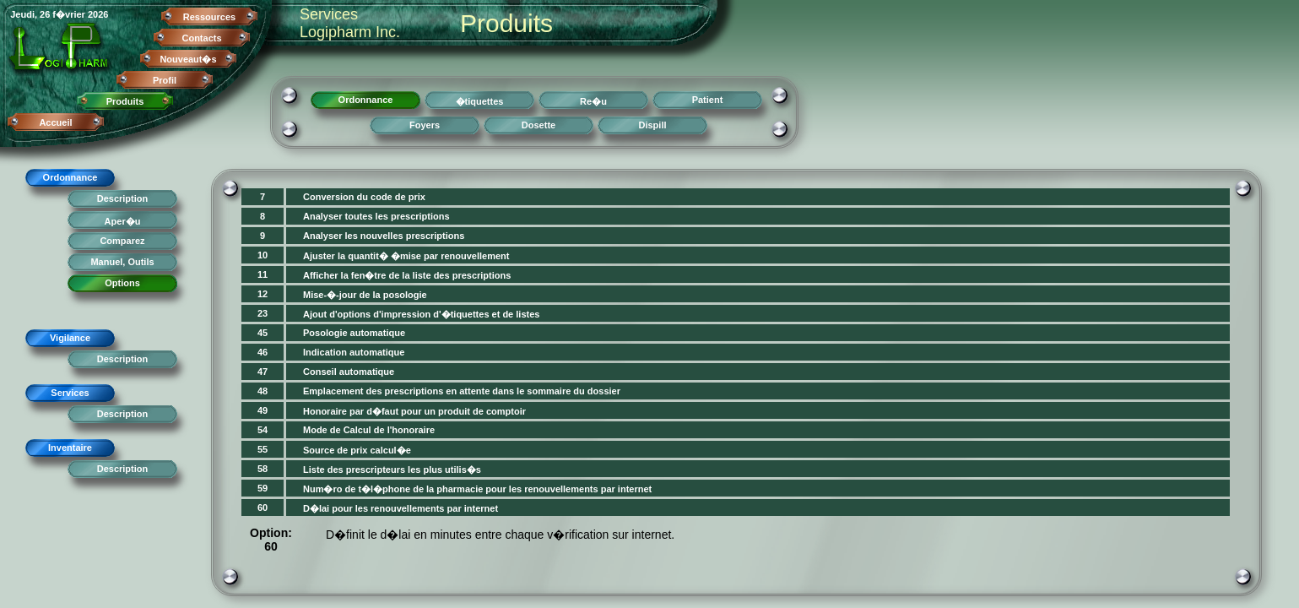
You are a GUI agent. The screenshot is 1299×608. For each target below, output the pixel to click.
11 (262, 274)
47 (262, 371)
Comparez (122, 241)
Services (70, 393)
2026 (98, 14)
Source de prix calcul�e (357, 450)
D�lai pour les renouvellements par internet (400, 508)
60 (262, 507)
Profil (164, 80)
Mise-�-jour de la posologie (365, 295)
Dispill (652, 125)
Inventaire (70, 447)
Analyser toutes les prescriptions (376, 216)
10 (262, 255)
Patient (707, 100)
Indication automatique (353, 352)
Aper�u (123, 221)
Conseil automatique (348, 371)
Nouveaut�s (188, 59)
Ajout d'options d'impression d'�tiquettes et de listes (421, 314)
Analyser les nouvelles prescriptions (383, 236)
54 (262, 430)
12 (262, 294)
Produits (125, 101)
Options (122, 283)
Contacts (201, 38)
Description (123, 198)
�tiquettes (480, 101)
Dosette (538, 125)
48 (262, 391)
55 (262, 449)
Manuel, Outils (122, 262)
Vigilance (70, 338)
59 (262, 488)
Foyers (424, 125)
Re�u (593, 101)
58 (262, 469)
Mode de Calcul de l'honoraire (369, 430)
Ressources (209, 17)
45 (262, 333)
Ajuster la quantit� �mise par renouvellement (406, 256)
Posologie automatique (354, 333)
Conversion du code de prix (364, 197)
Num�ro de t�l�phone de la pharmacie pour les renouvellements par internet (477, 489)
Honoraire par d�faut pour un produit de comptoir (414, 411)
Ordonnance (70, 177)
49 (262, 410)
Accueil (55, 122)
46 (262, 352)
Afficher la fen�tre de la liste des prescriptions (407, 275)
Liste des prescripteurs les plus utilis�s (392, 469)
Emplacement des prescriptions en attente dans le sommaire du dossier (461, 391)
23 (262, 313)
